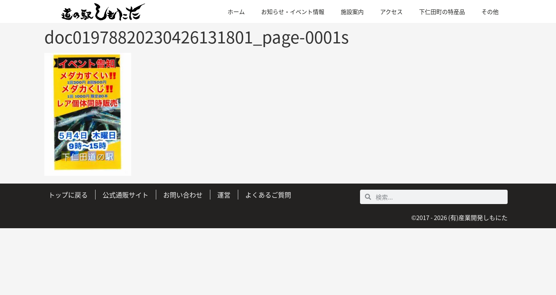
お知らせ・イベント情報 (292, 11)
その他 (490, 11)
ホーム (236, 11)
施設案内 (352, 11)
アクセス (391, 11)
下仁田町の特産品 (442, 11)
